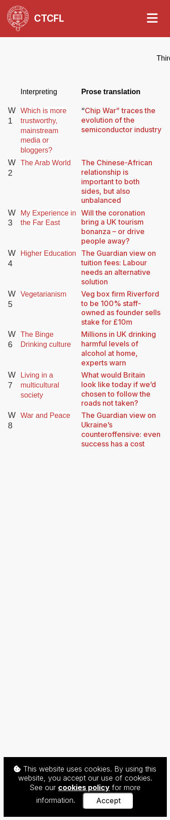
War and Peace (45, 415)
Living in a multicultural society (39, 385)
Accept (108, 800)
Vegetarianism (43, 294)
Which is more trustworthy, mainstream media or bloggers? (43, 130)
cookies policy (84, 787)
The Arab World (45, 163)
